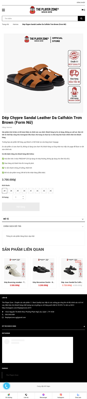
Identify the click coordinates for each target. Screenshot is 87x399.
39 (18, 191)
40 (24, 191)
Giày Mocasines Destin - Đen (44, 282)
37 (5, 191)
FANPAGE (5, 368)
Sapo (48, 386)
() (83, 10)
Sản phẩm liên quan (23, 249)
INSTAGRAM (6, 333)
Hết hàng (21, 206)
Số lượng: (5, 197)
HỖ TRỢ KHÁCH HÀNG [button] (43, 327)
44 (51, 191)
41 (31, 191)
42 (37, 191)
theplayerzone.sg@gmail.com (15, 317)
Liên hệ (4, 298)
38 (11, 191)
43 (44, 191)
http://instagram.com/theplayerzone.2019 (16, 308)
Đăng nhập (81, 2)
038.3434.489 (10, 315)
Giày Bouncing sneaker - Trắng (16, 282)
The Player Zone (12, 375)
